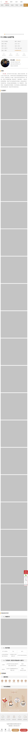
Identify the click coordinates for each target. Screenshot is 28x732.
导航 (25, 5)
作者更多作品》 (18, 50)
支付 (16, 1)
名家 (21, 5)
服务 (21, 1)
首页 (2, 5)
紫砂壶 (7, 5)
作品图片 (3, 90)
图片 (11, 1)
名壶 (12, 5)
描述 (6, 1)
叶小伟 (6, 41)
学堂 (17, 5)
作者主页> (18, 60)
